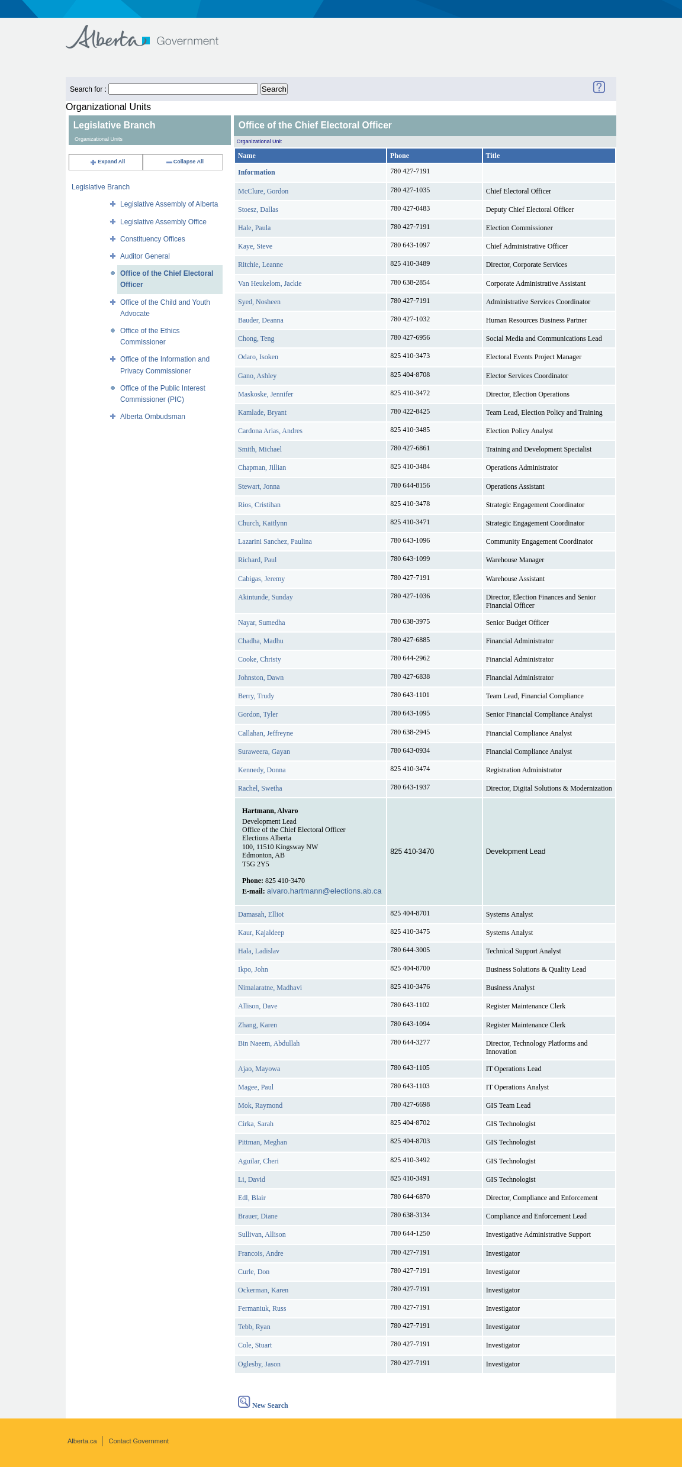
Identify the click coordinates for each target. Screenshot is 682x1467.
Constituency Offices (152, 239)
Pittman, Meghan (262, 1142)
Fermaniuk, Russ (262, 1308)
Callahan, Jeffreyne (265, 733)
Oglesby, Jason (259, 1364)
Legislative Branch (101, 187)
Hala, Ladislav (258, 951)
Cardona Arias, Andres (270, 431)
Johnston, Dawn (261, 677)
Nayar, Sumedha (261, 622)
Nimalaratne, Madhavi (270, 988)
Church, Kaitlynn (262, 523)
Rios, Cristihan (259, 505)
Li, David (251, 1179)
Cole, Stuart (255, 1345)
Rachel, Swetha (260, 788)
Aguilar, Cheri (258, 1161)
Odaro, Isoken (258, 357)
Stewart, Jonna (259, 486)
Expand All (107, 162)
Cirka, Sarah (256, 1124)
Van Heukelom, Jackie (270, 283)
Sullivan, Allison (262, 1234)
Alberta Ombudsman (152, 416)
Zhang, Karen (257, 1025)
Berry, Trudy (256, 696)
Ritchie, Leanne (260, 264)
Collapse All (184, 162)
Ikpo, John (253, 969)
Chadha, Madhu (261, 641)
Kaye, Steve (255, 246)
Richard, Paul (257, 560)
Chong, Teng (256, 338)
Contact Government (139, 1441)
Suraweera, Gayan (264, 751)
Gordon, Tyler (258, 714)
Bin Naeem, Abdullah (269, 1043)
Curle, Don (253, 1272)
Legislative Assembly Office (163, 222)
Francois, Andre (261, 1253)
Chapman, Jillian (262, 467)
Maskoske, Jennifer (265, 394)
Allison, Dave (258, 1006)
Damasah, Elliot (261, 914)
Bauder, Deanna (261, 320)
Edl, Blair (252, 1198)
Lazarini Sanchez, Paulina (275, 541)
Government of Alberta (152, 31)
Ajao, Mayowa (259, 1069)
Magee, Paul (256, 1087)
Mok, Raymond (260, 1105)
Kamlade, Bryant (262, 412)
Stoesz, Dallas (258, 209)
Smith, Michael (260, 449)
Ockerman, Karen (263, 1290)
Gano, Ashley (257, 376)
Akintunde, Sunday (265, 597)
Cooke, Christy (259, 659)
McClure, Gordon (263, 191)
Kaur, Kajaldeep (261, 932)
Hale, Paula (254, 228)
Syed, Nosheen (259, 302)
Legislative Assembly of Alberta (169, 204)
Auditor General (145, 256)
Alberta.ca (82, 1441)
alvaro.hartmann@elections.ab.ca (324, 890)
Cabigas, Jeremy (261, 579)
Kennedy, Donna (262, 770)
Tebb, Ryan (254, 1327)
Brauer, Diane (258, 1216)
